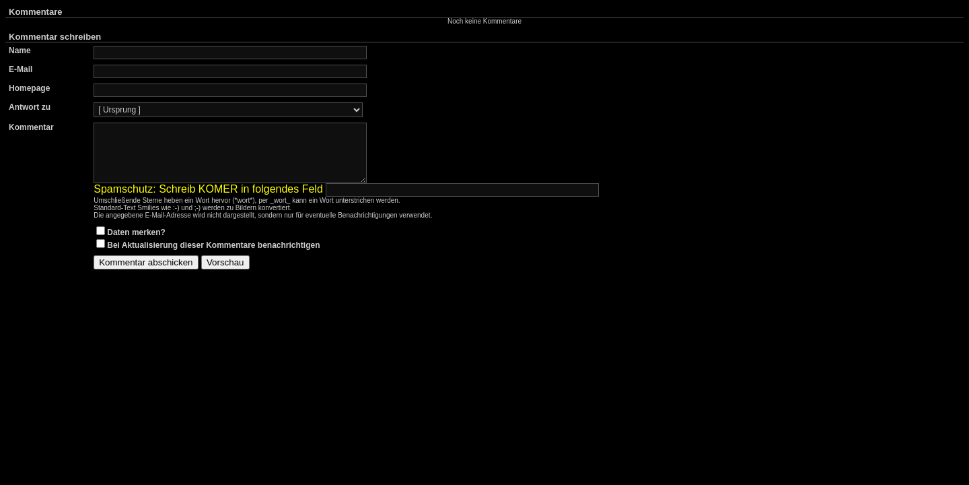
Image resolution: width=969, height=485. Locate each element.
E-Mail (20, 69)
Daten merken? (136, 244)
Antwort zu (29, 107)
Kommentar (31, 127)
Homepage (29, 88)
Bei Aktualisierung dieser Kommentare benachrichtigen (213, 257)
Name (20, 50)
